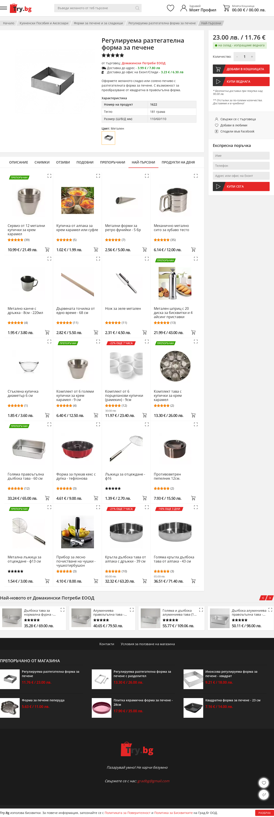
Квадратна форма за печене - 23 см (232, 700)
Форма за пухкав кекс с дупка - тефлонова (76, 476)
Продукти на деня (178, 162)
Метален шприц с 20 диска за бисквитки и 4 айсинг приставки (173, 313)
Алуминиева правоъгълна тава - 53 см (108, 612)
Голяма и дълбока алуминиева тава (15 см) (179, 612)
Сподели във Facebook (237, 131)
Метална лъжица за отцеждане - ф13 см (24, 559)
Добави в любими (233, 125)
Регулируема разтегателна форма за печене (162, 23)
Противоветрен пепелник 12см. (167, 476)
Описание (18, 162)
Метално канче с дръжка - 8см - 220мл (25, 311)
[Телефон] (241, 166)
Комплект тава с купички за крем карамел (168, 395)
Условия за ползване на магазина (148, 644)
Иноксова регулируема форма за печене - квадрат (231, 673)
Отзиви (63, 162)
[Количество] (244, 56)
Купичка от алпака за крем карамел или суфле (77, 228)
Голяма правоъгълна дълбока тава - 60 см (26, 476)
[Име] (241, 156)
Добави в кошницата (245, 69)
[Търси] (137, 8)
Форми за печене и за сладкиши (98, 23)
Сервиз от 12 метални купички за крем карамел (26, 230)
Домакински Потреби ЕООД (143, 63)
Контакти (106, 644)
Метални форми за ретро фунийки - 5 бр (123, 228)
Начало (8, 23)
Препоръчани (112, 162)
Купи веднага (238, 81)
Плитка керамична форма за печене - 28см (143, 702)
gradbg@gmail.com (153, 781)
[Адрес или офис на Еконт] (241, 176)
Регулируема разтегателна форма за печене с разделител (142, 673)
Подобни (85, 162)
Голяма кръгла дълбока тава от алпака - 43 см (174, 559)
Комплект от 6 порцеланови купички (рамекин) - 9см (124, 395)
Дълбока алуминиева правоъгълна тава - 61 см (249, 612)
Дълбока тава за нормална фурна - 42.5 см (38, 612)
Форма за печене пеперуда (43, 700)
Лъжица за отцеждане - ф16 (125, 476)
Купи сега (235, 186)
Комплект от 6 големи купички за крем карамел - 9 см (75, 395)
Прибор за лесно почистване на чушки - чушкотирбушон (75, 561)
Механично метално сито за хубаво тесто (171, 228)
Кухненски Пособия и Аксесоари (44, 23)
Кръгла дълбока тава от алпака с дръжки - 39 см (125, 559)
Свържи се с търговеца (238, 119)
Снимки (42, 162)
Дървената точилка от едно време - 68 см (75, 311)
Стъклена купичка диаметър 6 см (23, 393)
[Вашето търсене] (98, 8)
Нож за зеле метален (123, 309)
